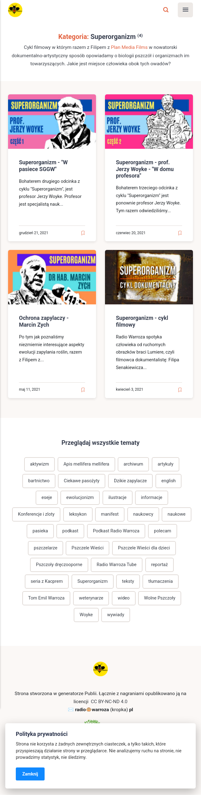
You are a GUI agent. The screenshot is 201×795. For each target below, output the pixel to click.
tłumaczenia (161, 581)
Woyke (86, 615)
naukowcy (143, 514)
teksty (128, 581)
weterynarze (91, 598)
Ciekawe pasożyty (82, 480)
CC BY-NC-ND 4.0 (109, 702)
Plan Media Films (129, 47)
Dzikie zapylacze (130, 480)
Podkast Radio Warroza (116, 531)
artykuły (166, 463)
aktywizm (39, 463)
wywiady (115, 615)
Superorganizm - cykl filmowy (142, 321)
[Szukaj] (166, 9)
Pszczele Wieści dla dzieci (144, 548)
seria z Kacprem (47, 581)
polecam (162, 531)
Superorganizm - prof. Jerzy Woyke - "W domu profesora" (145, 168)
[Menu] (185, 9)
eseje (46, 497)
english (168, 480)
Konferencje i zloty (36, 514)
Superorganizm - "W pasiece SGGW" (43, 165)
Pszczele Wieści (88, 548)
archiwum (133, 463)
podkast (70, 531)
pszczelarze (45, 548)
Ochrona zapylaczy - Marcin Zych (43, 321)
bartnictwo (38, 480)
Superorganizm (92, 581)
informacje (151, 497)
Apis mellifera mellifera (86, 463)
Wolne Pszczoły (160, 598)
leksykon (78, 514)
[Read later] (83, 233)
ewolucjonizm (80, 497)
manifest (110, 514)
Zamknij (30, 773)
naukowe (177, 514)
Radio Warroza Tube (117, 564)
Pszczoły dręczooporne (59, 564)
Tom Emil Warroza (46, 598)
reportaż (159, 564)
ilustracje (117, 497)
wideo (124, 598)
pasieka (40, 531)
